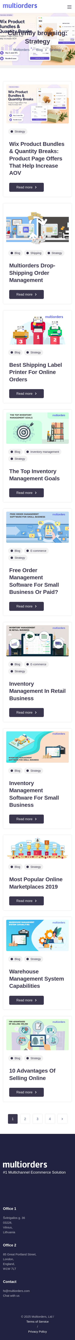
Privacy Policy (37, 1331)
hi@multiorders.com (16, 1291)
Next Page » (62, 1119)
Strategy (20, 131)
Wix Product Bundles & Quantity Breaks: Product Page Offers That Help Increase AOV (36, 158)
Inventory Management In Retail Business (37, 691)
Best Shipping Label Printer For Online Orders (35, 372)
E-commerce (38, 550)
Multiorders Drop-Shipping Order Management (32, 272)
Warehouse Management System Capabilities (36, 978)
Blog (17, 253)
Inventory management (44, 451)
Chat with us (11, 1295)
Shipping (35, 253)
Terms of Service (37, 1321)
